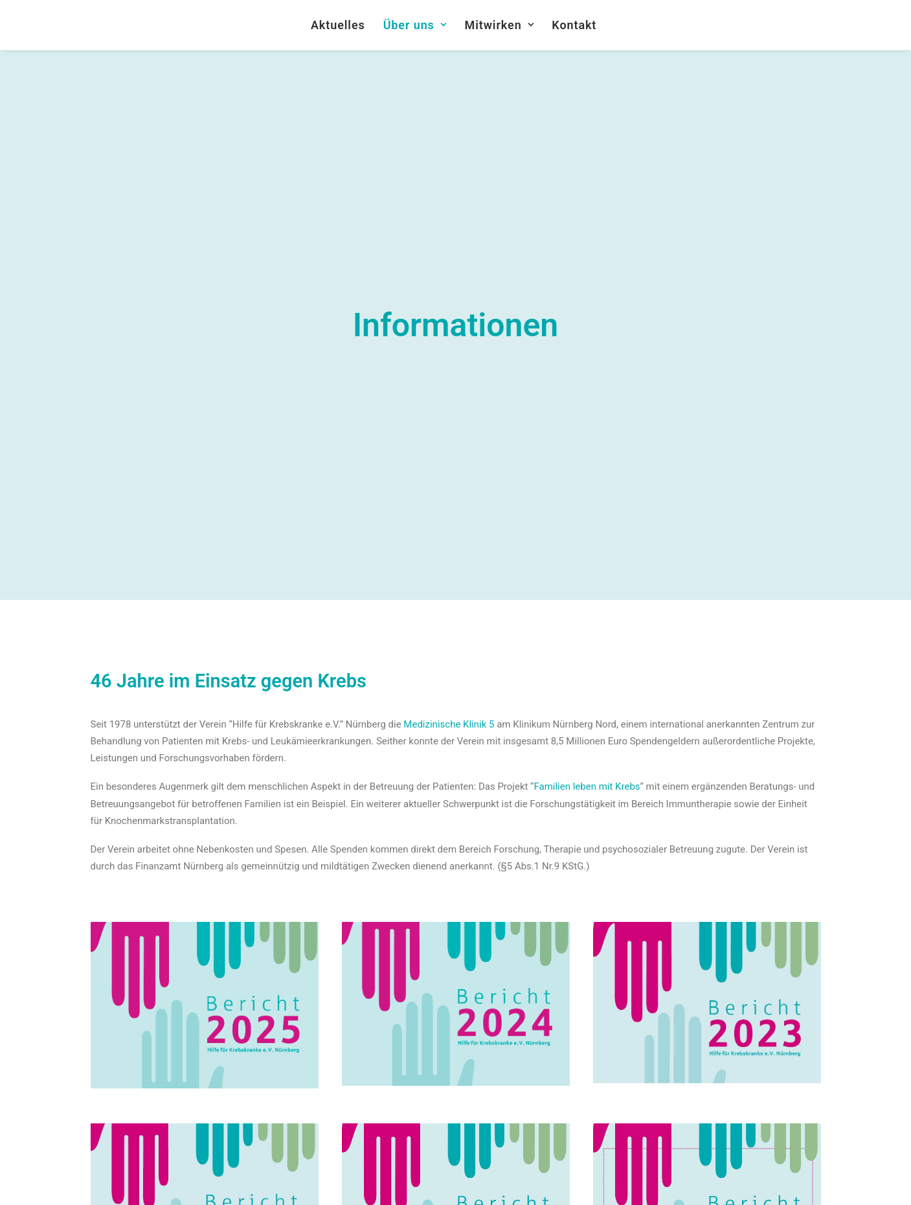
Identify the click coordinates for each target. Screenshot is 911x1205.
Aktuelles (338, 25)
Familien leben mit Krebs (587, 711)
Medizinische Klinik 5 (448, 648)
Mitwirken (499, 25)
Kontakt (574, 25)
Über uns (415, 25)
